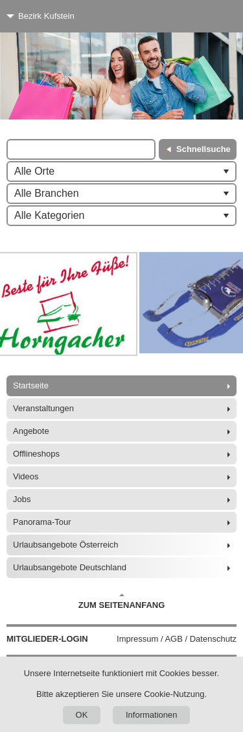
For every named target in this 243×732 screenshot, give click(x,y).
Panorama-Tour (42, 522)
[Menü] (209, 16)
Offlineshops (36, 454)
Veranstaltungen (43, 408)
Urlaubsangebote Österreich (66, 544)
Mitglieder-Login (47, 639)
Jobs (21, 499)
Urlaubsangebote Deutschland (69, 567)
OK (82, 715)
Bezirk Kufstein (46, 16)
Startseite (31, 385)
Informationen (152, 715)
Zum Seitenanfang (121, 601)
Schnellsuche (203, 149)
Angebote (31, 431)
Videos (26, 476)
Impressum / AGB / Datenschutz (177, 639)
